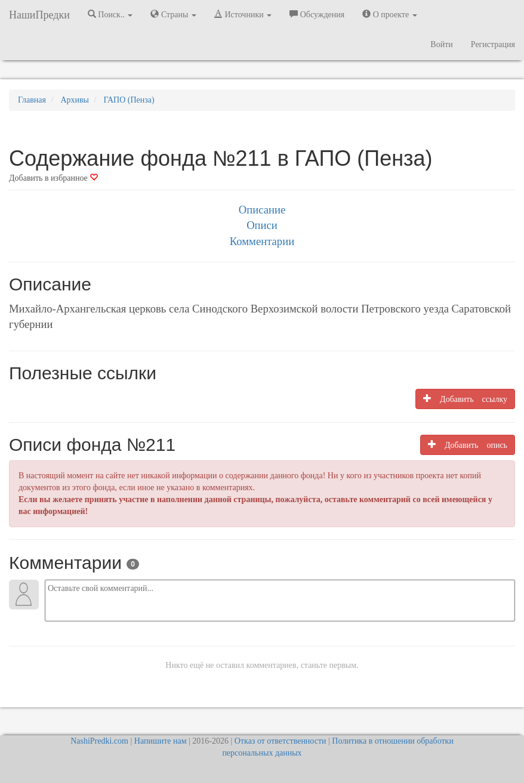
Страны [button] (173, 14)
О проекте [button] (389, 14)
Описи (262, 225)
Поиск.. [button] (110, 14)
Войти (441, 44)
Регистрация (493, 44)
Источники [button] (243, 14)
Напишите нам (160, 740)
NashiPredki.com (99, 740)
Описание (262, 209)
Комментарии (262, 241)
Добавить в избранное (53, 178)
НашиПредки (39, 15)
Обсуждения (316, 14)
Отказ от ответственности (280, 740)
